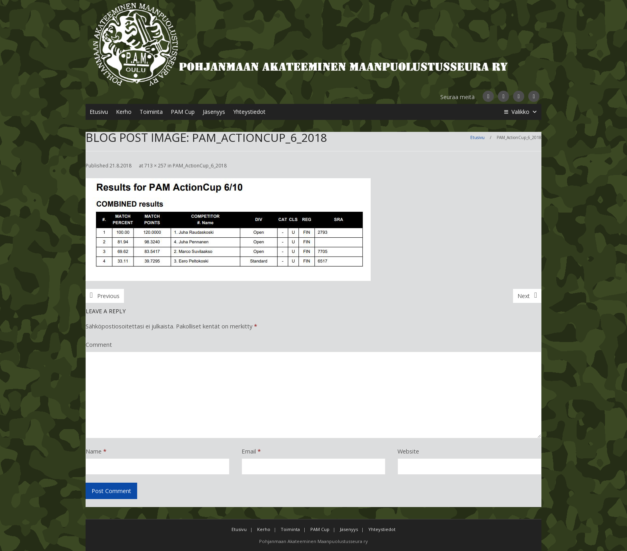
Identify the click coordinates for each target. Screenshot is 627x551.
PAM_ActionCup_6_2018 (200, 165)
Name (96, 451)
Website (408, 451)
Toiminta (151, 111)
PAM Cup (183, 111)
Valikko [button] (524, 112)
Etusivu (99, 111)
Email (251, 451)
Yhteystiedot (249, 111)
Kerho (124, 111)
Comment (99, 344)
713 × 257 (155, 165)
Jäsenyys (214, 111)
